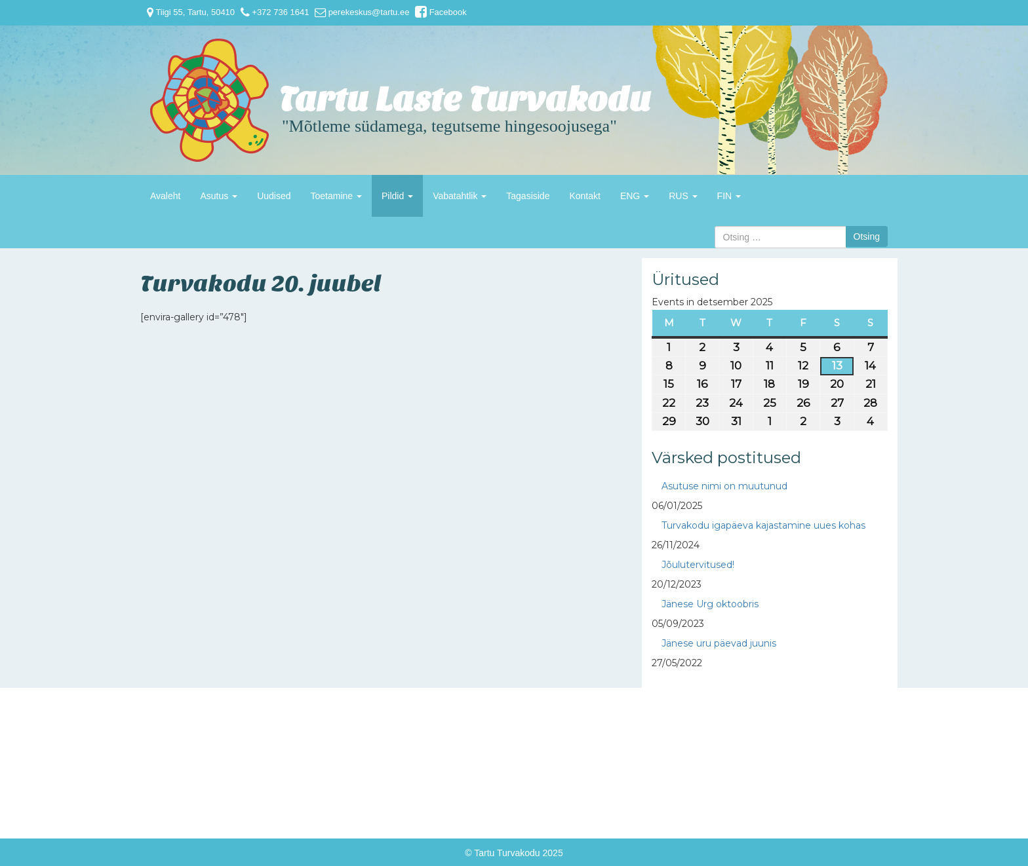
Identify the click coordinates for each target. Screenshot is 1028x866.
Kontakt (584, 196)
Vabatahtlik (459, 196)
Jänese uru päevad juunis (719, 643)
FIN (729, 196)
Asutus (218, 196)
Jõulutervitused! (698, 565)
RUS (683, 196)
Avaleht (165, 196)
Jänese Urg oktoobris (710, 604)
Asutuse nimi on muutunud (724, 486)
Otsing (867, 236)
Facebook (441, 12)
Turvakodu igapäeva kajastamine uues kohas (763, 525)
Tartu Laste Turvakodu (465, 100)
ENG (634, 196)
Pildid (397, 196)
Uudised (273, 196)
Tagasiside (527, 196)
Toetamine (336, 196)
